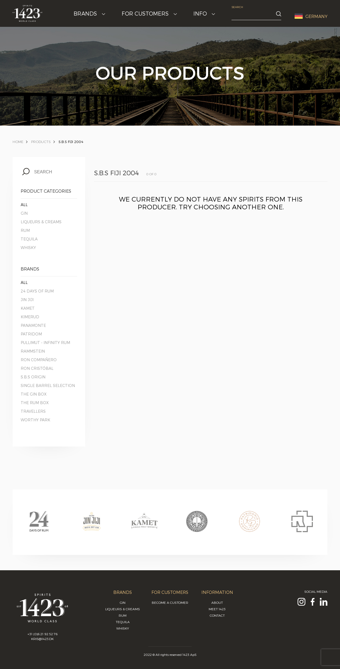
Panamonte (33, 325)
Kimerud (30, 317)
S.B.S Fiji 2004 (71, 142)
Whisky (28, 247)
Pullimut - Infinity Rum (45, 342)
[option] (39, 526)
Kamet (28, 308)
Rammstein (33, 351)
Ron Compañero (39, 359)
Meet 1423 (217, 609)
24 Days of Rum (37, 291)
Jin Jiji (27, 299)
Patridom (31, 334)
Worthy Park (35, 420)
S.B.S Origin (33, 377)
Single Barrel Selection (48, 385)
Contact (217, 615)
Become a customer (170, 602)
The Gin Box (33, 394)
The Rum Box (35, 402)
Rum (25, 230)
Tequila (29, 239)
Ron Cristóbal (37, 368)
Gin (24, 213)
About (217, 602)
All (24, 204)
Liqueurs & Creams (41, 222)
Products (41, 142)
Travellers (33, 411)
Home (18, 142)
